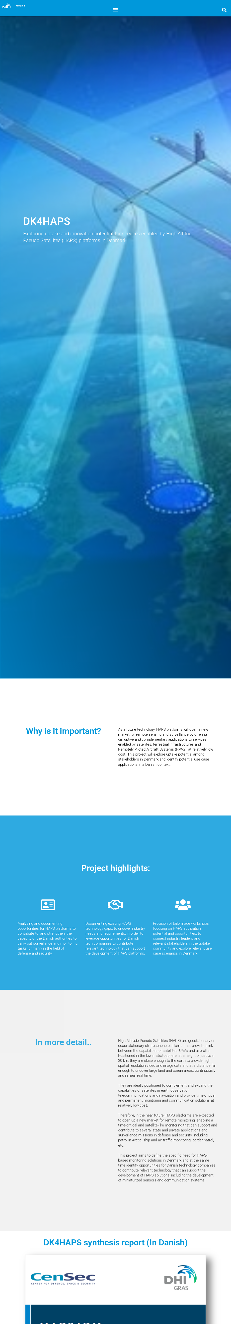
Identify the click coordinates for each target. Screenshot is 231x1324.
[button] (115, 9)
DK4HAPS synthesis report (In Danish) (116, 1242)
